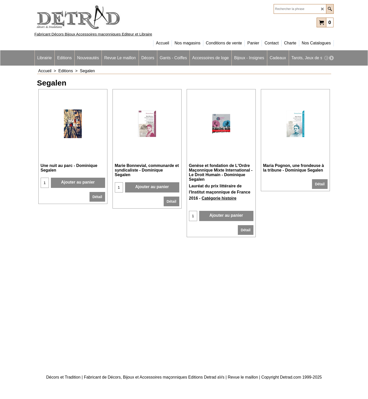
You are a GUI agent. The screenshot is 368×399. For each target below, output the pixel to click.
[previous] (326, 58)
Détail (97, 197)
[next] (331, 58)
